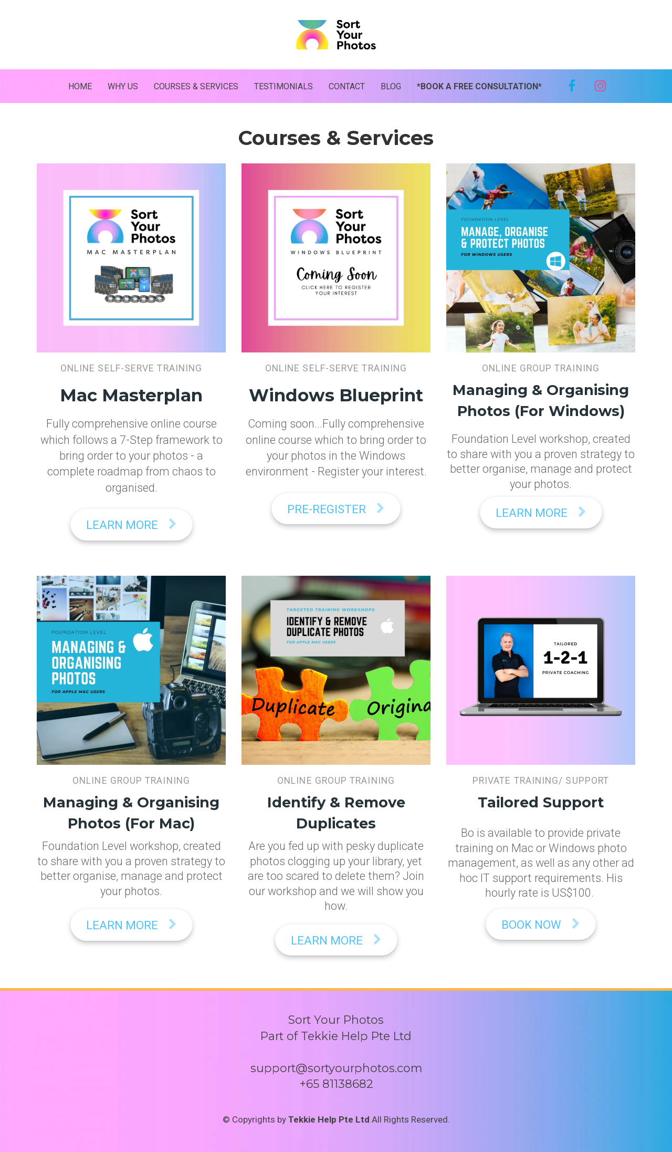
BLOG (391, 86)
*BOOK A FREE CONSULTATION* (479, 81)
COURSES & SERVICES (196, 86)
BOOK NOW (540, 924)
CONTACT (347, 86)
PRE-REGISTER (336, 509)
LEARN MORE (131, 525)
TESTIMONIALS (283, 86)
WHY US (123, 86)
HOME (80, 86)
